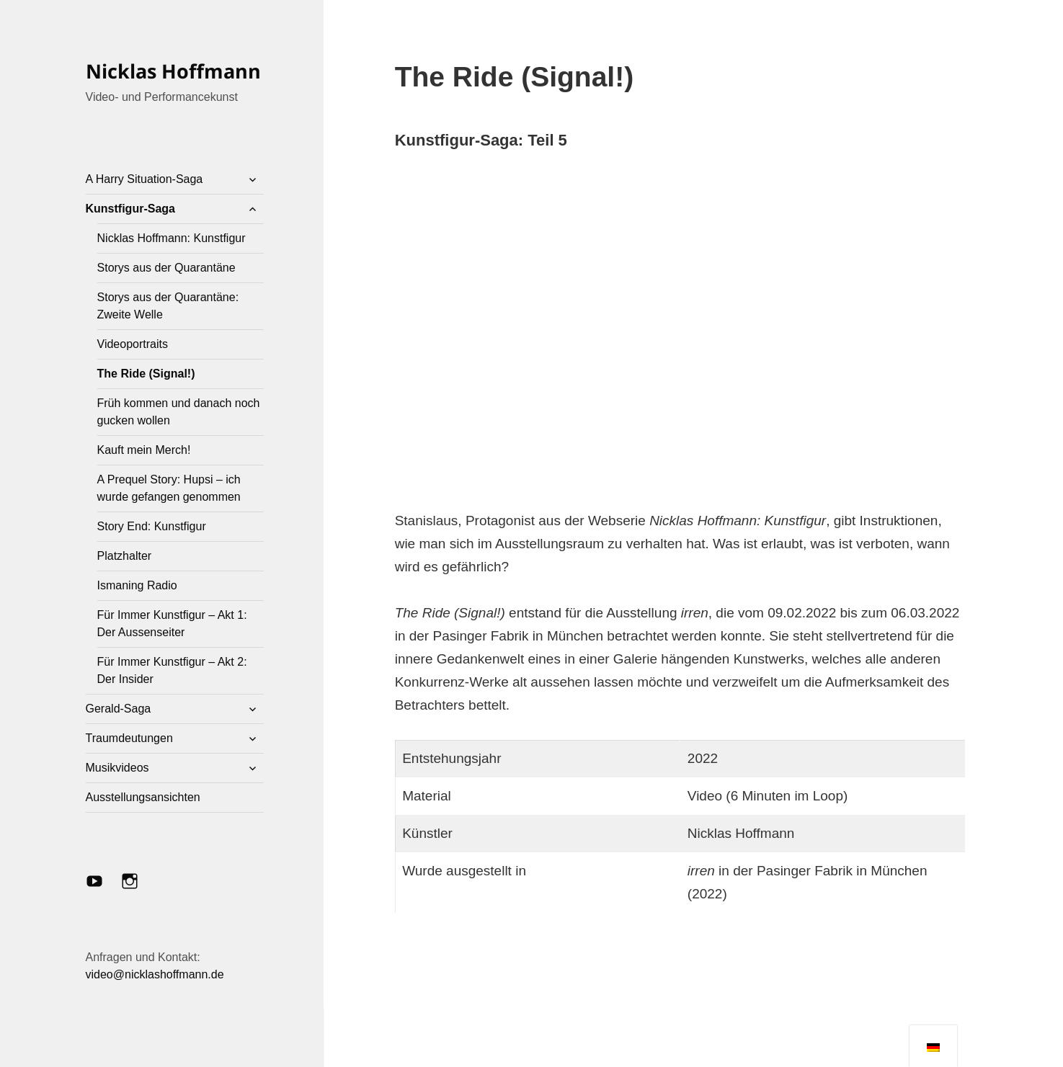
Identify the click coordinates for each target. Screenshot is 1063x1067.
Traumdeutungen (129, 738)
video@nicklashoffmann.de (155, 974)
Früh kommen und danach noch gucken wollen (178, 412)
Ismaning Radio (137, 585)
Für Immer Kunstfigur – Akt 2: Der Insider (172, 670)
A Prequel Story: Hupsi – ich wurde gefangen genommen (169, 488)
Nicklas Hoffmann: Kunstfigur (171, 238)
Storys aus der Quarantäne (166, 268)
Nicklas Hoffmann (173, 71)
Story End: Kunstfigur (151, 526)
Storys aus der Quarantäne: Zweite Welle (168, 306)
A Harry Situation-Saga (144, 179)
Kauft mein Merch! (144, 450)
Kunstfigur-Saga (130, 208)
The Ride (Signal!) (146, 373)
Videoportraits (132, 344)
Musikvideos (117, 768)
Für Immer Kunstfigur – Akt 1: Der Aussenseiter (172, 623)
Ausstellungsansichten (143, 797)
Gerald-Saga (118, 708)
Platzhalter (124, 556)
